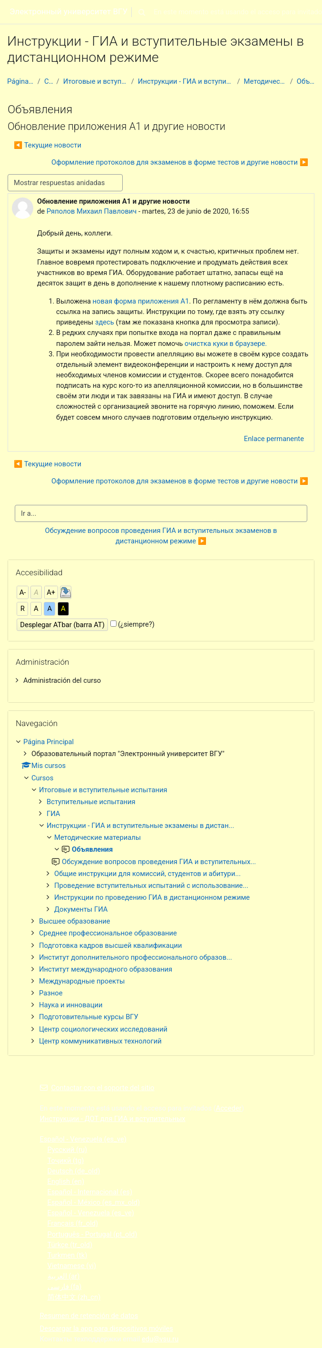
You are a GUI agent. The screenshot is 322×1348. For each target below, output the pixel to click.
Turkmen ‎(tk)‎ (68, 1255)
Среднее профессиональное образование (108, 933)
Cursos (48, 81)
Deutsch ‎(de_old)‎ (74, 1171)
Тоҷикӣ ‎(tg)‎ (66, 1160)
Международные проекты (82, 981)
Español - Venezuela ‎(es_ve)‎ (83, 1139)
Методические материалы (265, 81)
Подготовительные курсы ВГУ (88, 1017)
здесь (104, 322)
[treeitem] (161, 680)
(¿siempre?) (136, 624)
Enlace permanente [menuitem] (274, 438)
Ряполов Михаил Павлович (92, 211)
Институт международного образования (105, 969)
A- (23, 592)
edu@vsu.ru (160, 1339)
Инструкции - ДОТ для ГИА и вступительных (112, 1118)
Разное (50, 993)
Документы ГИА (80, 909)
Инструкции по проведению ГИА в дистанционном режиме (152, 897)
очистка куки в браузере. (226, 343)
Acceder (229, 1108)
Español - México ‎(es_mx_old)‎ (94, 1202)
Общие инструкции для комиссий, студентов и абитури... (147, 873)
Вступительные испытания (91, 801)
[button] (142, 12)
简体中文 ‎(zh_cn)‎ (74, 1297)
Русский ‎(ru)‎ (68, 1149)
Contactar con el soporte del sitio (97, 1087)
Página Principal (20, 81)
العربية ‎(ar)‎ (64, 1276)
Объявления (306, 81)
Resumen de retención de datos (89, 1315)
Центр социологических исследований (103, 1029)
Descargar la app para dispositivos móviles (106, 1328)
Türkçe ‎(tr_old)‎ (70, 1244)
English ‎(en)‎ (66, 1181)
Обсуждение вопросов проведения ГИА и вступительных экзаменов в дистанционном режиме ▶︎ (162, 535)
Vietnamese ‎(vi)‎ (72, 1265)
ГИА (53, 813)
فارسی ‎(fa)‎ (65, 1286)
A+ (51, 592)
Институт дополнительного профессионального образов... (135, 957)
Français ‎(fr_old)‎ (73, 1223)
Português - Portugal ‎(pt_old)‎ (92, 1234)
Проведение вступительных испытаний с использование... (151, 885)
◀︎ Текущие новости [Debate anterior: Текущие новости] (47, 145)
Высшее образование (74, 921)
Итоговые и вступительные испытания (95, 81)
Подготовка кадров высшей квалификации (110, 945)
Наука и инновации (70, 1005)
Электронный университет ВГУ (68, 11)
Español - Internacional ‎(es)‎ (90, 1192)
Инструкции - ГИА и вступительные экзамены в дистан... (186, 81)
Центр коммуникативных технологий (100, 1041)
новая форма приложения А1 (140, 301)
